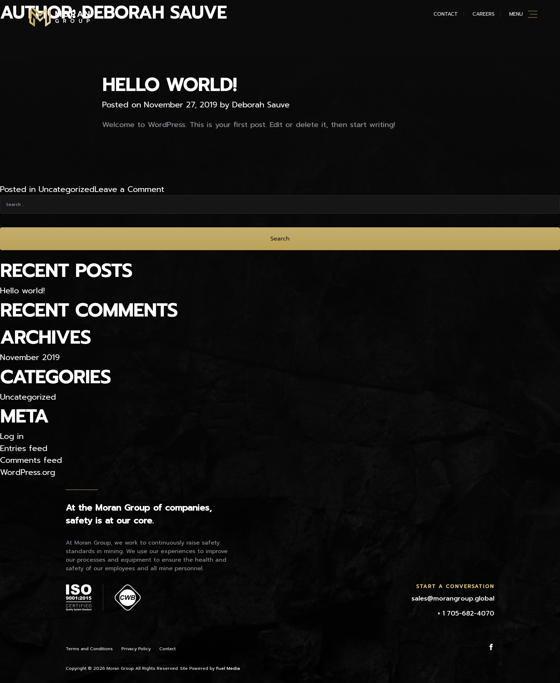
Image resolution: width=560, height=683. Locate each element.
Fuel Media (228, 668)
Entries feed (24, 448)
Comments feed (31, 460)
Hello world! (169, 85)
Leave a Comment (129, 189)
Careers (483, 14)
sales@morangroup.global (452, 598)
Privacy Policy (136, 649)
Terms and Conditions (89, 649)
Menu (516, 14)
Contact (446, 14)
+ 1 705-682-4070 (466, 613)
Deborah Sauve (261, 105)
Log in (12, 436)
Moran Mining (59, 16)
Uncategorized (67, 189)
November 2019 (30, 357)
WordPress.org (27, 472)
